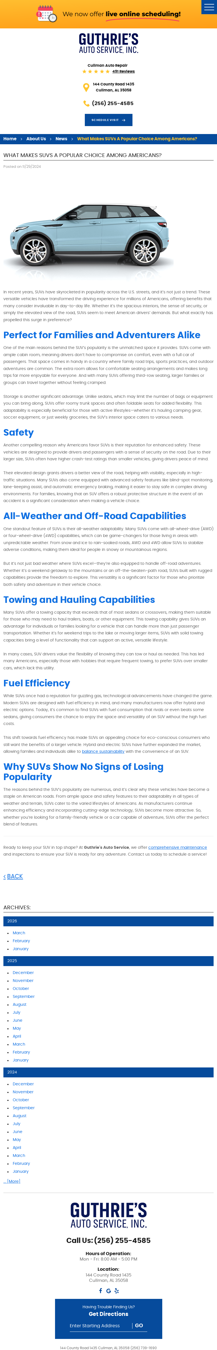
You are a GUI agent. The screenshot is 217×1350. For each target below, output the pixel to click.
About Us (36, 139)
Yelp (116, 1291)
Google (108, 1291)
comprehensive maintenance (177, 848)
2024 (12, 1072)
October (21, 989)
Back (15, 876)
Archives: (17, 907)
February (21, 941)
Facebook (100, 1291)
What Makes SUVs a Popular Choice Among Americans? (137, 139)
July (16, 1013)
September (24, 997)
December (23, 973)
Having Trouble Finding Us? (108, 1312)
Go (139, 1325)
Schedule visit (105, 120)
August (19, 1005)
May (17, 1029)
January (21, 949)
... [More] (11, 1182)
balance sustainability (103, 752)
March (19, 933)
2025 (12, 961)
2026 (12, 921)
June (17, 1021)
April (17, 1036)
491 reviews (123, 72)
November (23, 981)
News (61, 139)
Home (9, 139)
